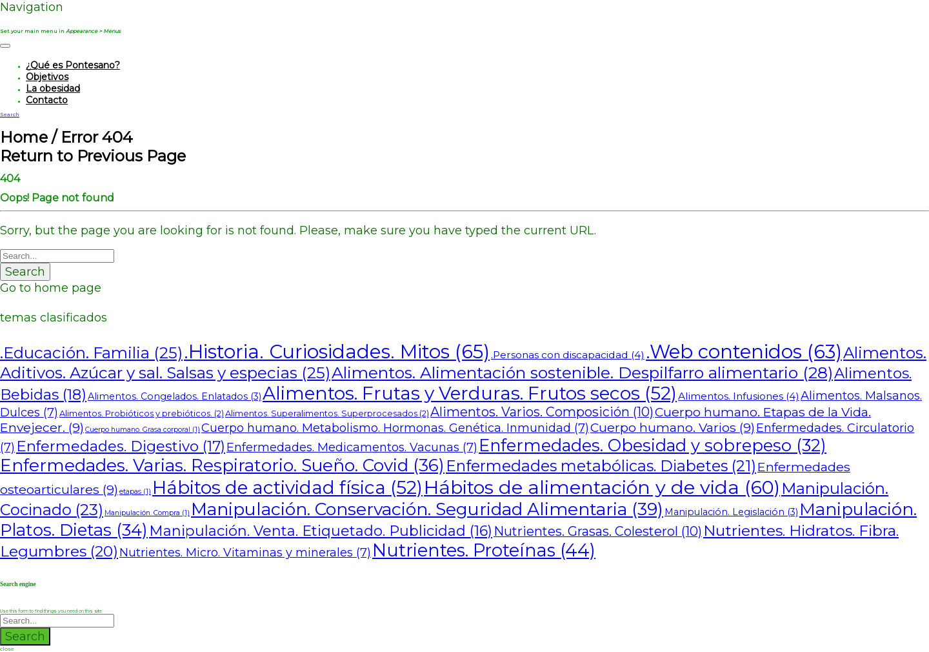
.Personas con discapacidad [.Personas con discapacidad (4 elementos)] (567, 355)
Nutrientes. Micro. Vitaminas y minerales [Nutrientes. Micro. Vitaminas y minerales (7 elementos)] (245, 552)
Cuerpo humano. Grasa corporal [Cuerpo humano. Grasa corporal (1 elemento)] (142, 429)
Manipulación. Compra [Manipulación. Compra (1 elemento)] (147, 513)
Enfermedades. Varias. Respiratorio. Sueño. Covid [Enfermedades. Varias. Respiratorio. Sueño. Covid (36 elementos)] (222, 465)
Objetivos (47, 77)
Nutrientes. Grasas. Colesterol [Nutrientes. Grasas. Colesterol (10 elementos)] (598, 531)
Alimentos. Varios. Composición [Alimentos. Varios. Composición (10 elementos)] (542, 412)
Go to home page (50, 288)
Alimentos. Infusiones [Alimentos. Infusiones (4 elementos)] (738, 396)
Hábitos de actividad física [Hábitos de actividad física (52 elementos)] (287, 487)
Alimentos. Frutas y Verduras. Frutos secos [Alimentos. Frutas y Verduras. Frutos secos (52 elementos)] (470, 393)
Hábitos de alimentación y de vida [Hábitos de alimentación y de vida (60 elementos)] (602, 487)
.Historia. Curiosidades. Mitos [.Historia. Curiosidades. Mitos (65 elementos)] (337, 351)
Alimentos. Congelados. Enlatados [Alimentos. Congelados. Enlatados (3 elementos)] (174, 396)
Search (25, 272)
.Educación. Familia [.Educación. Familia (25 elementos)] (91, 352)
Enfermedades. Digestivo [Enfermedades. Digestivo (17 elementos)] (120, 446)
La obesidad (53, 88)
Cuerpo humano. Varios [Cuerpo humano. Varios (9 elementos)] (672, 427)
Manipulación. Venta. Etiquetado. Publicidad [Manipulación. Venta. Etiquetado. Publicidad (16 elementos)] (320, 531)
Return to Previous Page (93, 156)
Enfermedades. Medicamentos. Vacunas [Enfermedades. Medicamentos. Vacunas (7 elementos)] (351, 447)
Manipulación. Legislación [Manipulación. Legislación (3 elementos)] (731, 512)
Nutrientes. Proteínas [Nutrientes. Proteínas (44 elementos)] (483, 550)
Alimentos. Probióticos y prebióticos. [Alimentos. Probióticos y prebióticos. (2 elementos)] (141, 413)
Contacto (47, 100)
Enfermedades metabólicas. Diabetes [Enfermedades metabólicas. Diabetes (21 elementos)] (601, 465)
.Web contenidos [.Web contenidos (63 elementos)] (744, 351)
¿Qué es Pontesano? (73, 65)
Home (24, 137)
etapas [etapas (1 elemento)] (135, 491)
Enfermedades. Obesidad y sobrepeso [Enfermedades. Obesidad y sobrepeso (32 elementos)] (652, 445)
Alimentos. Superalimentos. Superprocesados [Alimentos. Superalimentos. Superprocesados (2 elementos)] (327, 413)
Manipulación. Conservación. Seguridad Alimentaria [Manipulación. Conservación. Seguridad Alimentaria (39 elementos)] (427, 509)
